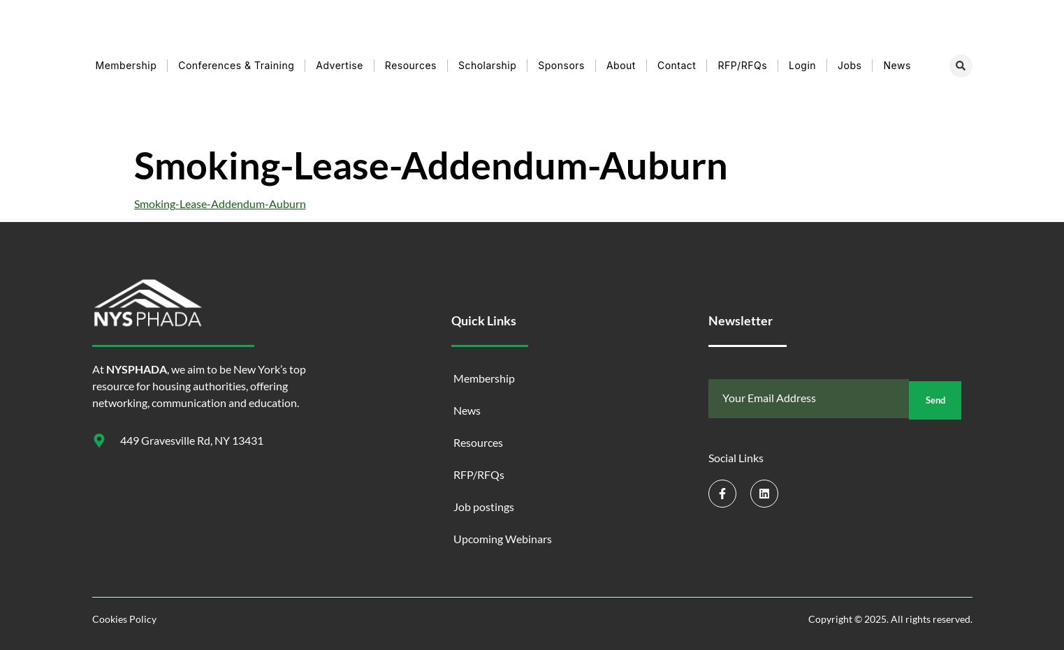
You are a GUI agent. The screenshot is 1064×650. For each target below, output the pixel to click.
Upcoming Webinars (502, 538)
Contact (676, 65)
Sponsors (561, 65)
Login (802, 65)
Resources (411, 65)
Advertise (339, 65)
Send (935, 399)
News (896, 65)
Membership (126, 65)
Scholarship (487, 65)
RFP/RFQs (742, 65)
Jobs (849, 65)
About (621, 65)
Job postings (483, 506)
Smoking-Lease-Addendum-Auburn (220, 203)
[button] (960, 65)
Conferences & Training (236, 65)
